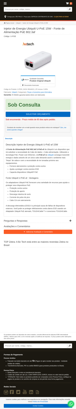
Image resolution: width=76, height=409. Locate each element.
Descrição (8, 138)
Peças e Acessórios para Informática (39, 92)
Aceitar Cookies (38, 406)
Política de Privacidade (40, 401)
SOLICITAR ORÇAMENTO (38, 114)
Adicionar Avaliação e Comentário (38, 232)
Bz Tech (38, 3)
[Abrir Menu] (8, 3)
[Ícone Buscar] (69, 9)
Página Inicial (9, 23)
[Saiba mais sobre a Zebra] (38, 289)
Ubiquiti (18, 23)
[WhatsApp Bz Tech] (71, 404)
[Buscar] (35, 9)
